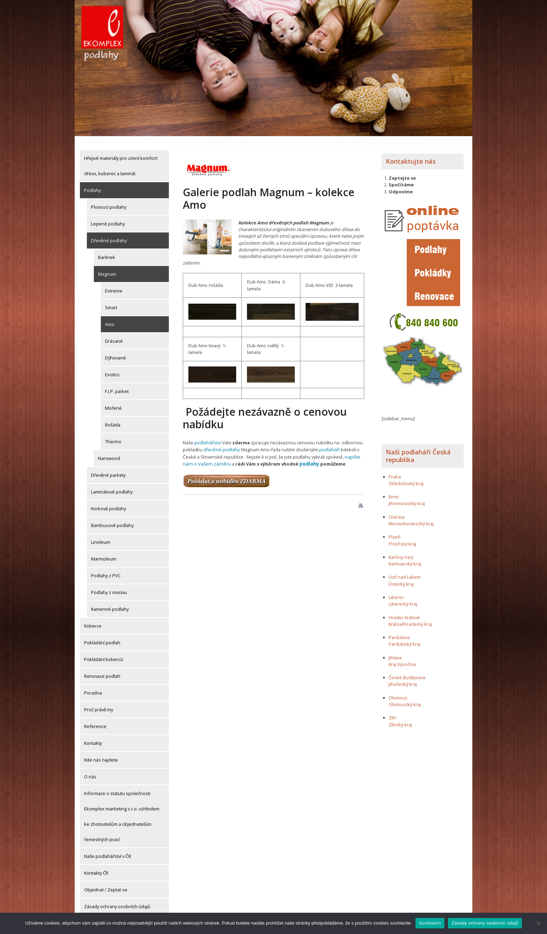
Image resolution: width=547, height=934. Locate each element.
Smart (111, 299)
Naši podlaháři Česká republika (418, 447)
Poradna (93, 684)
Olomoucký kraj (405, 695)
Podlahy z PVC (106, 567)
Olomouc (398, 689)
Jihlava (395, 649)
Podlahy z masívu (109, 583)
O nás (90, 768)
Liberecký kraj (403, 595)
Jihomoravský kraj (407, 495)
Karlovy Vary (401, 548)
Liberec (396, 588)
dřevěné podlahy (221, 440)
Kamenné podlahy (110, 600)
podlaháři (328, 440)
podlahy (305, 454)
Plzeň (394, 528)
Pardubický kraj (404, 635)
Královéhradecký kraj (410, 615)
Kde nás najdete (101, 751)
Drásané (114, 332)
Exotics (112, 366)
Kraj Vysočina (402, 655)
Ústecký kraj (401, 575)
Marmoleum (103, 550)
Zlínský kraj (400, 716)
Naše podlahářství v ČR (107, 847)
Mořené (113, 399)
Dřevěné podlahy (109, 232)
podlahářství (207, 434)
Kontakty (93, 734)
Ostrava (397, 508)
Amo (109, 315)
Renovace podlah (102, 667)
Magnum (107, 265)
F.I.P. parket (117, 382)
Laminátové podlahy (112, 483)
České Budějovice (407, 669)
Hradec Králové (404, 609)
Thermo (113, 433)
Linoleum (100, 533)
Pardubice (399, 628)
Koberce (93, 617)
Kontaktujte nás (411, 152)
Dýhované (115, 349)
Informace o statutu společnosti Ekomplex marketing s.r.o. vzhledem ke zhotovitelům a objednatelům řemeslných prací (121, 807)
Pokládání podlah (102, 634)
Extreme (113, 282)
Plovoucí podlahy (108, 198)
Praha (395, 468)
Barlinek (106, 248)
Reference (95, 717)
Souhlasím (430, 923)
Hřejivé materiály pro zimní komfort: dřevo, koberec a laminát (121, 157)
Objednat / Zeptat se (105, 881)
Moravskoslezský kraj (411, 515)
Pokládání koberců (103, 650)
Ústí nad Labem (405, 568)
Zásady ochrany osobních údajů (117, 898)
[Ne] (538, 923)
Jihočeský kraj (403, 676)
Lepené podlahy (108, 215)
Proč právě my (98, 701)
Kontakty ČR (96, 864)
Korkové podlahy (108, 500)
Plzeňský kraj (402, 535)
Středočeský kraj (406, 475)
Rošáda (112, 416)
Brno (394, 488)
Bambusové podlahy (112, 516)
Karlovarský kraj (405, 555)
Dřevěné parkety (108, 466)
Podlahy (92, 181)
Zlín (392, 709)
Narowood (109, 449)
